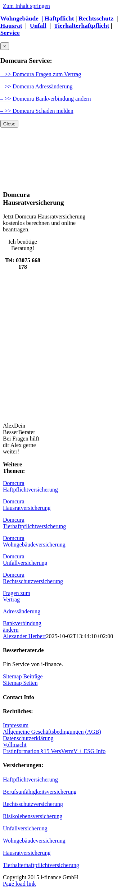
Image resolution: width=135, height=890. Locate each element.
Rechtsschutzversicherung (33, 804)
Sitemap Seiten (20, 683)
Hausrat (11, 25)
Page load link (19, 884)
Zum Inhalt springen (26, 6)
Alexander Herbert (24, 636)
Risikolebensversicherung (32, 816)
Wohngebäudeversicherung (34, 841)
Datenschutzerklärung (28, 738)
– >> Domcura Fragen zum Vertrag (40, 74)
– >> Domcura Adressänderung (36, 86)
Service (10, 32)
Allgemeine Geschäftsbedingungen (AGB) (52, 732)
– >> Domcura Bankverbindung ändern (45, 99)
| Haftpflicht (56, 18)
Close (9, 123)
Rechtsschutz (95, 18)
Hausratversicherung (26, 853)
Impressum (15, 725)
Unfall (38, 25)
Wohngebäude (19, 18)
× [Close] (4, 46)
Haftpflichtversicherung (30, 779)
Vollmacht (14, 745)
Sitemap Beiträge (23, 676)
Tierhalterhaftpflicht (81, 25)
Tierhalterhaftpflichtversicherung (41, 865)
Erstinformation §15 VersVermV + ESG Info (54, 751)
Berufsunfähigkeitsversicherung (39, 792)
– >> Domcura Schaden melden (36, 111)
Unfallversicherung (25, 828)
